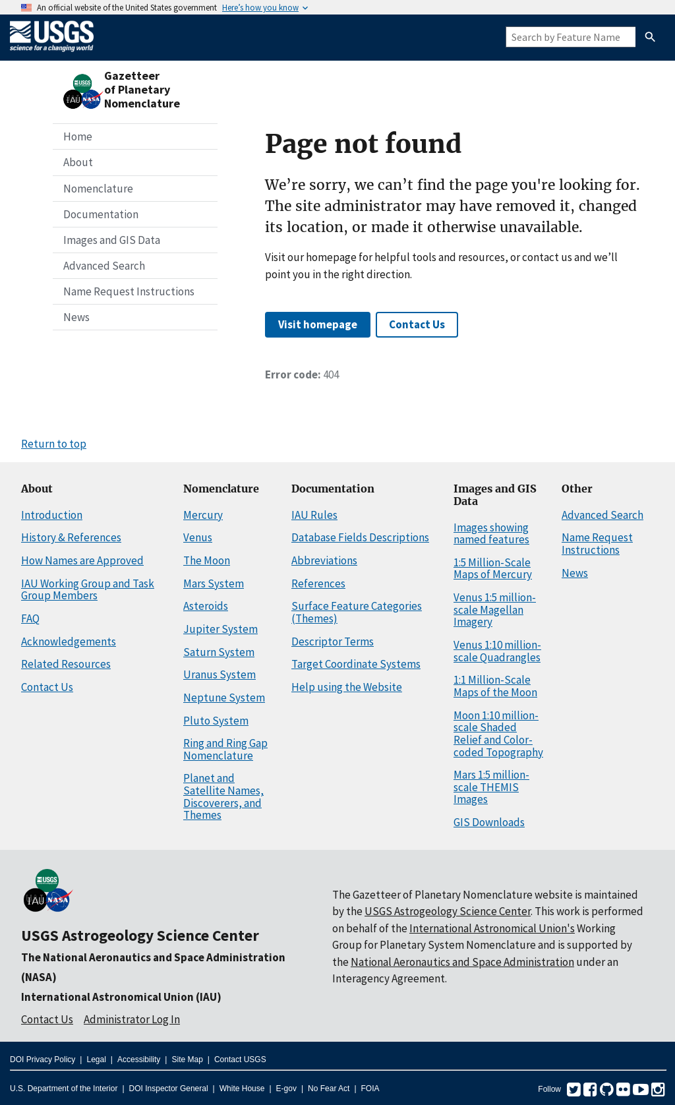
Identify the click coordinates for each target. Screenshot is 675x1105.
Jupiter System (220, 629)
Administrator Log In (132, 1019)
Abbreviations (324, 560)
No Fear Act (328, 1088)
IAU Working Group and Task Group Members (87, 589)
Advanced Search (104, 265)
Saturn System (218, 652)
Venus (197, 537)
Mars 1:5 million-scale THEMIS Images (491, 786)
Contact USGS (240, 1059)
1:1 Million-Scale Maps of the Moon (495, 686)
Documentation (100, 214)
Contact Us (417, 324)
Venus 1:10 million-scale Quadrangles (497, 651)
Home (77, 136)
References (318, 583)
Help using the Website (346, 687)
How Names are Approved (82, 560)
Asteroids (205, 606)
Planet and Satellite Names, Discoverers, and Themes (223, 796)
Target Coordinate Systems (356, 664)
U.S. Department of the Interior (63, 1088)
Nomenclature (98, 188)
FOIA (370, 1088)
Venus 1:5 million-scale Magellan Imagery (495, 609)
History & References (71, 537)
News (76, 317)
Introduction (51, 515)
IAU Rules (314, 515)
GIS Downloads (489, 822)
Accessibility (138, 1059)
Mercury (203, 515)
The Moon (206, 560)
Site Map (186, 1059)
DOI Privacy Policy (42, 1059)
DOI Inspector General (168, 1088)
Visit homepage (317, 324)
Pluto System (216, 720)
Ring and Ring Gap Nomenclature (225, 749)
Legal (95, 1059)
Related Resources (66, 664)
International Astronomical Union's (492, 928)
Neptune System (224, 697)
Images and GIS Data (111, 240)
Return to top (53, 443)
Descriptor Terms (332, 641)
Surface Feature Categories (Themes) (356, 612)
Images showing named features (491, 533)
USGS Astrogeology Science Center (140, 935)
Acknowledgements (68, 641)
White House (242, 1088)
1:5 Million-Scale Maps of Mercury (493, 568)
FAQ (30, 618)
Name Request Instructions (128, 291)
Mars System (213, 583)
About (78, 162)
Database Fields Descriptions (360, 537)
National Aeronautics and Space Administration (462, 962)
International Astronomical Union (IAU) (121, 997)
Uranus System (219, 674)
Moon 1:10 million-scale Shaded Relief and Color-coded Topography (498, 734)
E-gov (286, 1088)
